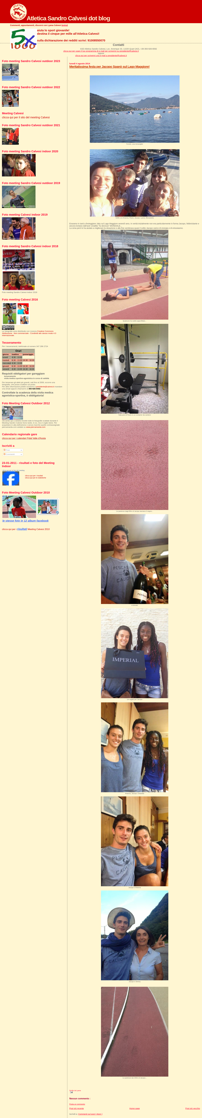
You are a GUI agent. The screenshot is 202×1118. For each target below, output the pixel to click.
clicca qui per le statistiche (35, 478)
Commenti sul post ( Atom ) (90, 1114)
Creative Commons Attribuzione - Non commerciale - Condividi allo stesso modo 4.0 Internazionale (29, 333)
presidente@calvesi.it (45, 387)
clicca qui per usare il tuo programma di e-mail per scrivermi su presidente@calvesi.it (101, 51)
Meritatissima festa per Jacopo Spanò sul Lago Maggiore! (109, 66)
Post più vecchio (192, 1108)
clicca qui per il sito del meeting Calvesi (26, 117)
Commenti (9, 454)
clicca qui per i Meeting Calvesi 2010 (26, 529)
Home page (134, 1108)
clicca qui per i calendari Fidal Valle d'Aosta (24, 438)
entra (64, 25)
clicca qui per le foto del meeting (13, 470)
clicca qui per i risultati (34, 476)
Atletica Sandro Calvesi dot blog (60, 18)
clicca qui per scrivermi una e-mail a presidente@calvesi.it (101, 55)
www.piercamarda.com (35, 427)
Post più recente (76, 1108)
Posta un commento (77, 1104)
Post (7, 450)
